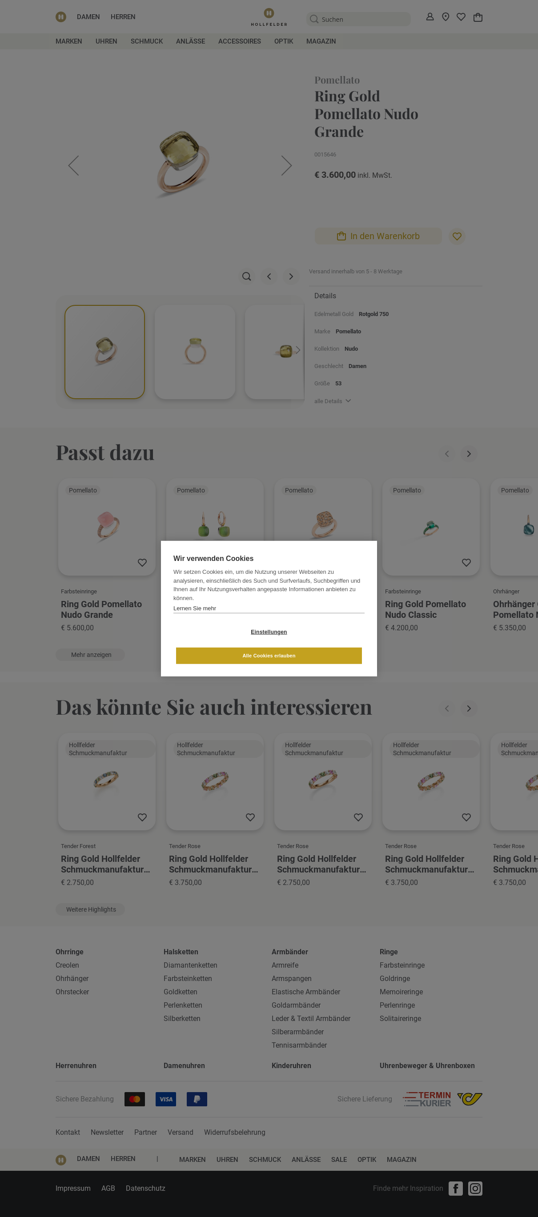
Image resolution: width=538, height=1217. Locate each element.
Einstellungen (216, 644)
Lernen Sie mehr (194, 620)
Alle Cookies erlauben (321, 643)
